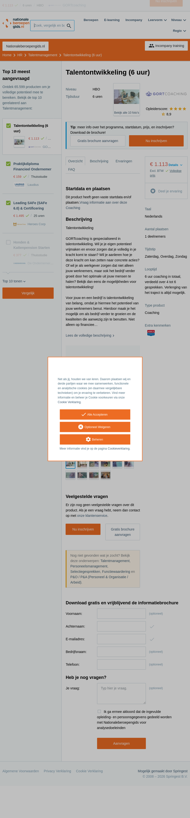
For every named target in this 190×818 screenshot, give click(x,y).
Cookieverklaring (119, 449)
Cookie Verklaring (69, 402)
